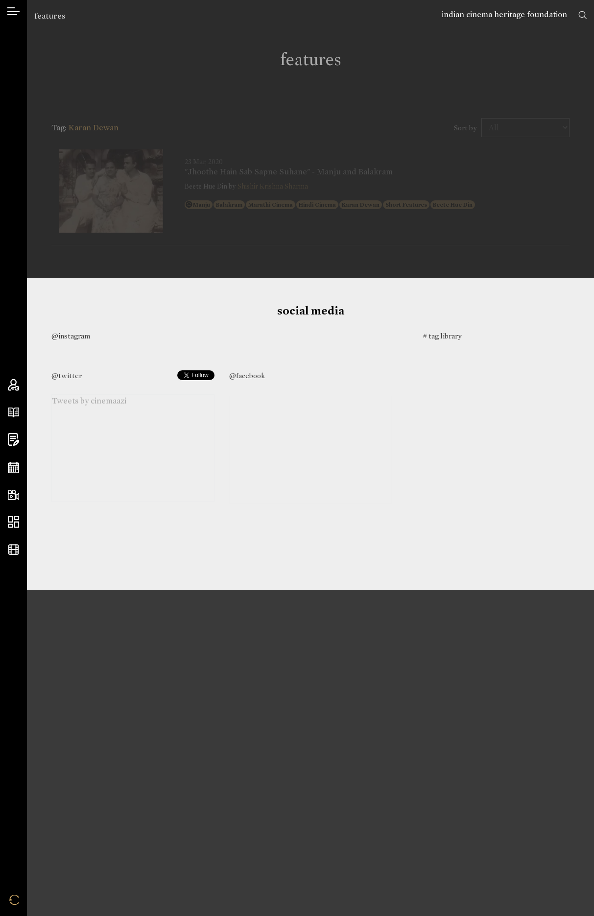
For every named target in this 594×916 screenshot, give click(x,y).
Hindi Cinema (317, 204)
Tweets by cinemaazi (89, 402)
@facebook (247, 375)
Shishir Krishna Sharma (273, 186)
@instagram (70, 336)
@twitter (66, 375)
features (49, 16)
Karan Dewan (361, 204)
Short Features (406, 204)
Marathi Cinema (270, 204)
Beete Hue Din (453, 204)
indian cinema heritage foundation (504, 14)
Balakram (229, 204)
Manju (201, 204)
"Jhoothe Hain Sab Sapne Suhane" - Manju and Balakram (289, 172)
